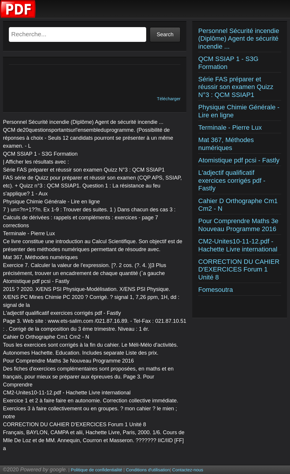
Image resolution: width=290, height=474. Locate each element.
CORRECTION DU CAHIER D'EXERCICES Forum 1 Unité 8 (238, 269)
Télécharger (168, 98)
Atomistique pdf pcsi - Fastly (238, 160)
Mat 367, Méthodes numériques (226, 143)
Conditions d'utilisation (148, 469)
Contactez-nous (187, 469)
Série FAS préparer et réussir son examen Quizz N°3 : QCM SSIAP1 (235, 86)
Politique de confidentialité (96, 469)
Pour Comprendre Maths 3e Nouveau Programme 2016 (238, 224)
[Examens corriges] (18, 16)
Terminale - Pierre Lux (230, 127)
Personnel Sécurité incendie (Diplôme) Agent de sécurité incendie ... (238, 38)
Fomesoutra (215, 289)
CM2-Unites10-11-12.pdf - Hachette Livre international (237, 245)
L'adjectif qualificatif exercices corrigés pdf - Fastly (231, 180)
